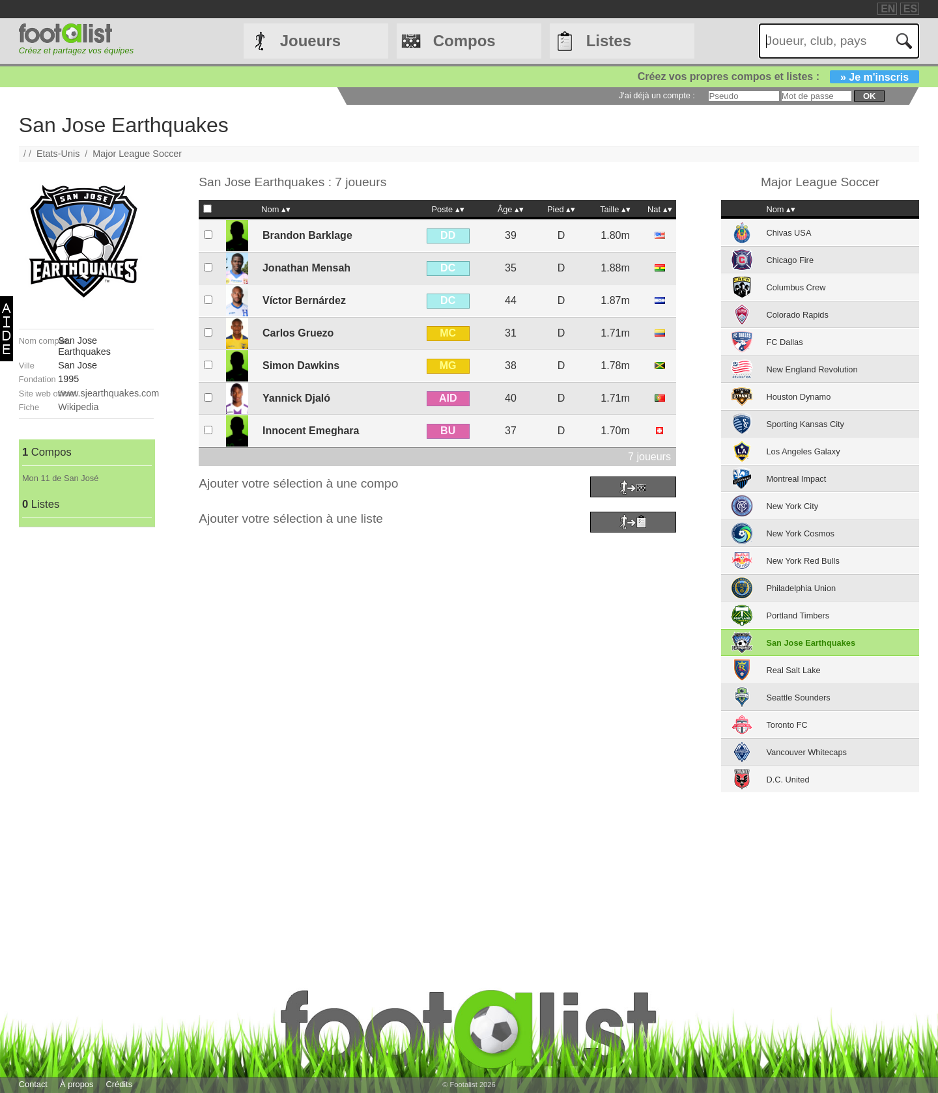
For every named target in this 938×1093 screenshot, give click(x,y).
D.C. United (787, 779)
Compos (464, 40)
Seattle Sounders (798, 697)
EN (888, 8)
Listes (608, 40)
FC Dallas (784, 342)
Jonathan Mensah (306, 267)
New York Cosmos (800, 533)
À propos (76, 1084)
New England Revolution (811, 369)
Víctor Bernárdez (304, 300)
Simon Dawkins (301, 365)
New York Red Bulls (802, 561)
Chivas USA (788, 233)
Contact (33, 1084)
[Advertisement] (86, 722)
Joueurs (310, 40)
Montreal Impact (796, 479)
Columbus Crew (795, 287)
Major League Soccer (137, 153)
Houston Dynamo (798, 397)
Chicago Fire (790, 260)
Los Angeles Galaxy (803, 451)
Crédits (119, 1084)
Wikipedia (78, 407)
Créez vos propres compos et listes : (778, 76)
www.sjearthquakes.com (108, 393)
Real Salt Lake (793, 670)
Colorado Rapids (797, 315)
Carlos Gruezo (298, 333)
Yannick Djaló (296, 398)
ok (869, 96)
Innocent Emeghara (311, 430)
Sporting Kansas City (805, 424)
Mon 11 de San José (60, 478)
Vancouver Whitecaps (806, 752)
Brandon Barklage (307, 235)
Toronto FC (786, 725)
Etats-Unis (57, 153)
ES (910, 8)
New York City (792, 506)
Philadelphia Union (801, 588)
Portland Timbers (797, 615)
